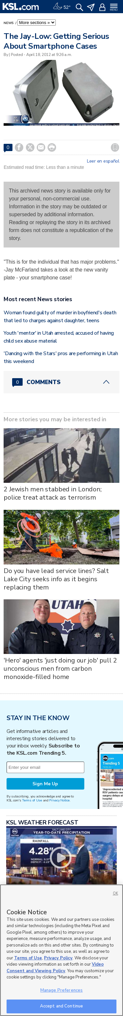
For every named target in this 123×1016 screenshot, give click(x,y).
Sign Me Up (45, 784)
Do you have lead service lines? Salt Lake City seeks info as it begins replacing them (56, 579)
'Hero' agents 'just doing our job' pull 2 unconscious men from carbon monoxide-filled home (60, 668)
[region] (61, 950)
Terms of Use (32, 800)
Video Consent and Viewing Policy (55, 967)
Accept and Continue (61, 1006)
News (9, 23)
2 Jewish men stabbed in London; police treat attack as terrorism (53, 493)
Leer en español (103, 161)
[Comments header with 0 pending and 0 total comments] (61, 382)
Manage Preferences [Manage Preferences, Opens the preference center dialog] (61, 990)
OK (115, 893)
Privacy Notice (59, 800)
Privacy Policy (58, 958)
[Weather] (62, 6)
